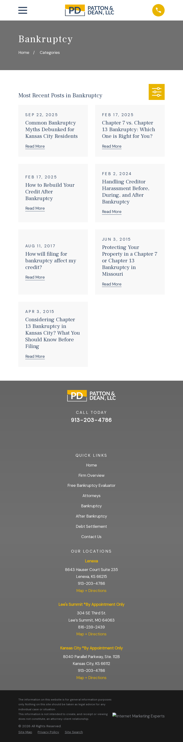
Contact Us (91, 536)
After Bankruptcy (91, 516)
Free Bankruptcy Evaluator (91, 485)
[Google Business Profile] (78, 435)
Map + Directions (91, 590)
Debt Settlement (91, 526)
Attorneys (91, 495)
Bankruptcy (91, 506)
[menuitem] (25, 732)
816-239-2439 (91, 627)
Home (91, 465)
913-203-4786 (91, 420)
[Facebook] (91, 435)
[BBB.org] (104, 435)
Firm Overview (91, 475)
